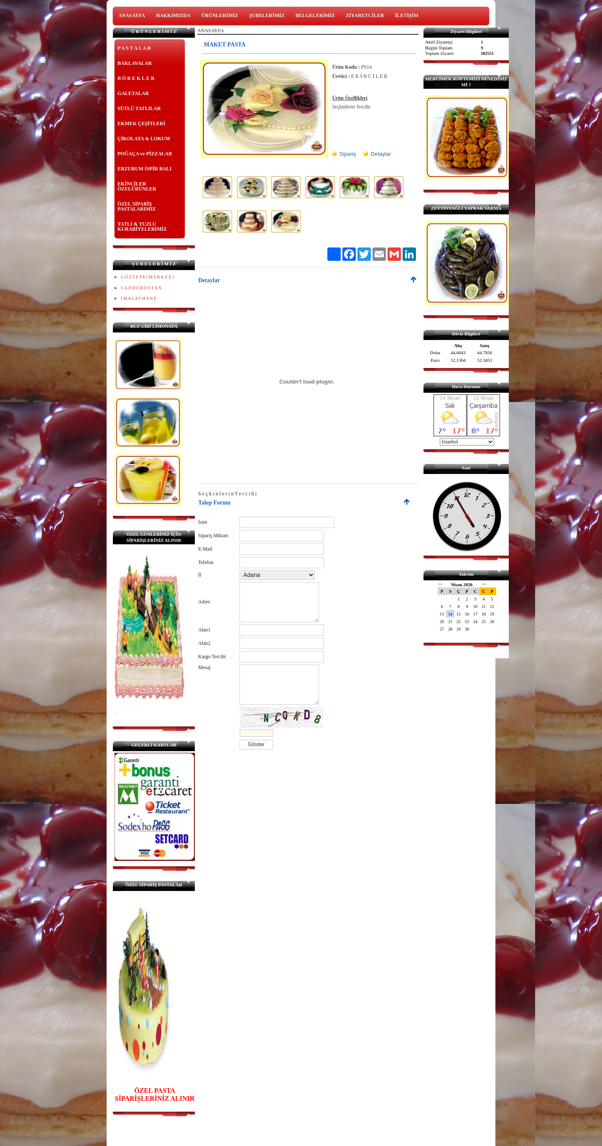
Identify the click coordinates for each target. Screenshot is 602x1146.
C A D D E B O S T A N (141, 288)
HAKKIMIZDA (173, 15)
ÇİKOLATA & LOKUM (143, 139)
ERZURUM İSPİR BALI (144, 169)
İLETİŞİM (406, 15)
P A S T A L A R (134, 48)
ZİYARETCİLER (365, 15)
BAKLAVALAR (134, 63)
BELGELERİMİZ (315, 15)
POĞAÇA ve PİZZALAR (144, 154)
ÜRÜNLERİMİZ (220, 15)
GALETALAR (133, 93)
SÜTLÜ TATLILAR (139, 108)
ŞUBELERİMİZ (267, 15)
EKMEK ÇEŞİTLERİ (141, 123)
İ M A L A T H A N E (138, 298)
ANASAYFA (131, 15)
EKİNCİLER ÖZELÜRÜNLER (136, 186)
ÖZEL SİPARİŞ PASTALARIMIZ (136, 206)
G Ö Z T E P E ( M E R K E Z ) (147, 277)
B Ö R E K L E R (135, 78)
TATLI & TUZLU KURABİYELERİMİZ (142, 226)
